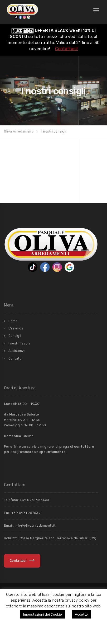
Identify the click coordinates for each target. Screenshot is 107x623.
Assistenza (17, 351)
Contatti (15, 358)
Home (13, 321)
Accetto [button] (81, 614)
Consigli (14, 336)
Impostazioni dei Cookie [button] (42, 614)
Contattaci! (66, 48)
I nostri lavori (19, 343)
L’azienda (16, 328)
